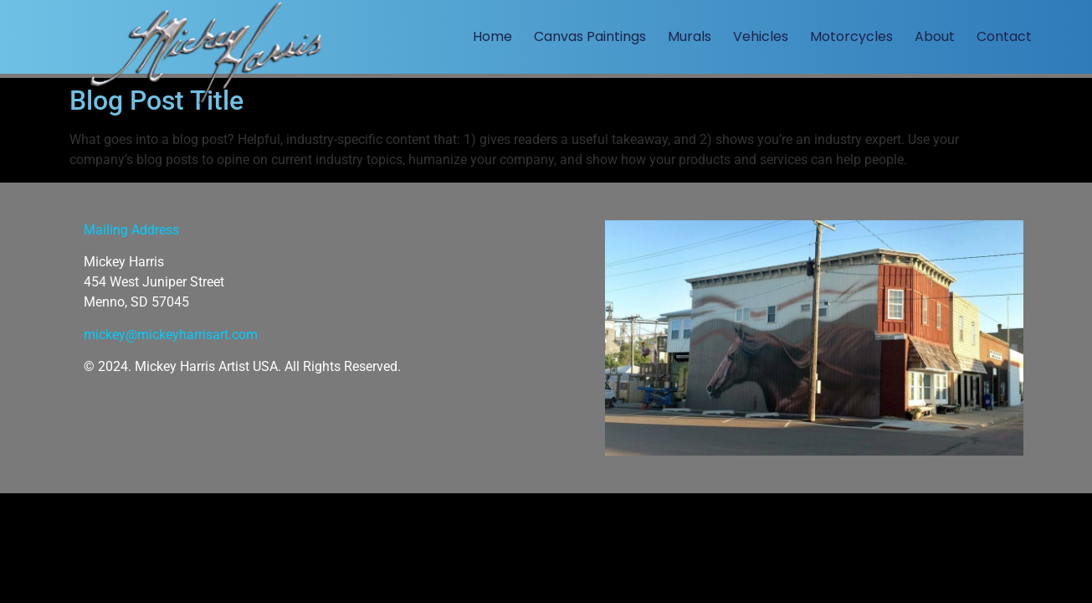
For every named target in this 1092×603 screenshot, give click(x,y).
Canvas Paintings (590, 36)
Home (492, 36)
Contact (1004, 36)
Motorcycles (851, 36)
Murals (689, 36)
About (935, 36)
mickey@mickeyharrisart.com (171, 335)
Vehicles (760, 36)
